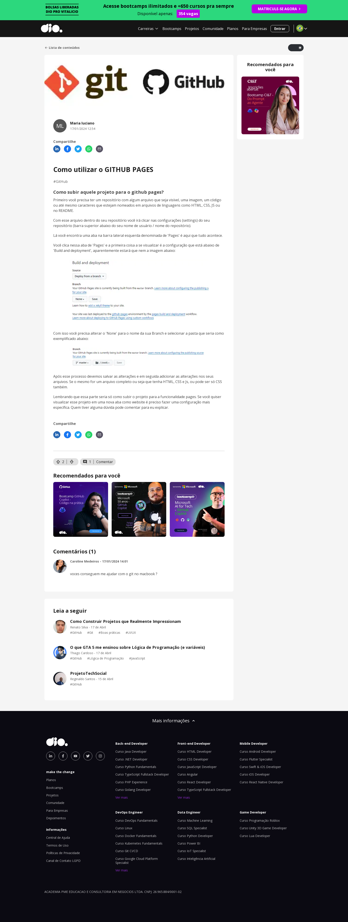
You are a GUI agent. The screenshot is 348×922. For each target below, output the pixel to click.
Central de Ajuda (58, 837)
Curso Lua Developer (255, 836)
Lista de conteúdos (62, 47)
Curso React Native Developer (261, 782)
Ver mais (121, 797)
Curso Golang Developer (133, 790)
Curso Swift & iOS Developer (260, 767)
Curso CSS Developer (193, 759)
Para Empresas (254, 28)
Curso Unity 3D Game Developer (263, 828)
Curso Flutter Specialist (256, 759)
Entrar (279, 28)
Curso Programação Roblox (260, 820)
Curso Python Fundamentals (135, 767)
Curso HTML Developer (195, 751)
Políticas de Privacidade (63, 853)
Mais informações (174, 721)
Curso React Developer (194, 782)
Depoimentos (56, 818)
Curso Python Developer (195, 836)
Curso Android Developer (258, 751)
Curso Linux (123, 828)
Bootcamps (171, 28)
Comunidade (213, 28)
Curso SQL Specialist (192, 828)
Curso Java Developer (130, 751)
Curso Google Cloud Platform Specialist (136, 861)
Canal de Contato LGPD (63, 861)
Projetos (192, 28)
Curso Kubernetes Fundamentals (138, 843)
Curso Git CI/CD (126, 851)
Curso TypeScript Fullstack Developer (142, 774)
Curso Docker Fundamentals (135, 836)
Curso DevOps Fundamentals (136, 820)
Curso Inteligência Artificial (196, 859)
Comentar (104, 461)
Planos (232, 28)
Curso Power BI (189, 843)
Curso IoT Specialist (192, 851)
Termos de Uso (57, 845)
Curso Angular (188, 774)
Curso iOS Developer (255, 774)
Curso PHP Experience (131, 782)
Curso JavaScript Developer (197, 767)
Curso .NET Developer (131, 759)
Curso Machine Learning (195, 820)
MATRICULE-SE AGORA (279, 8)
